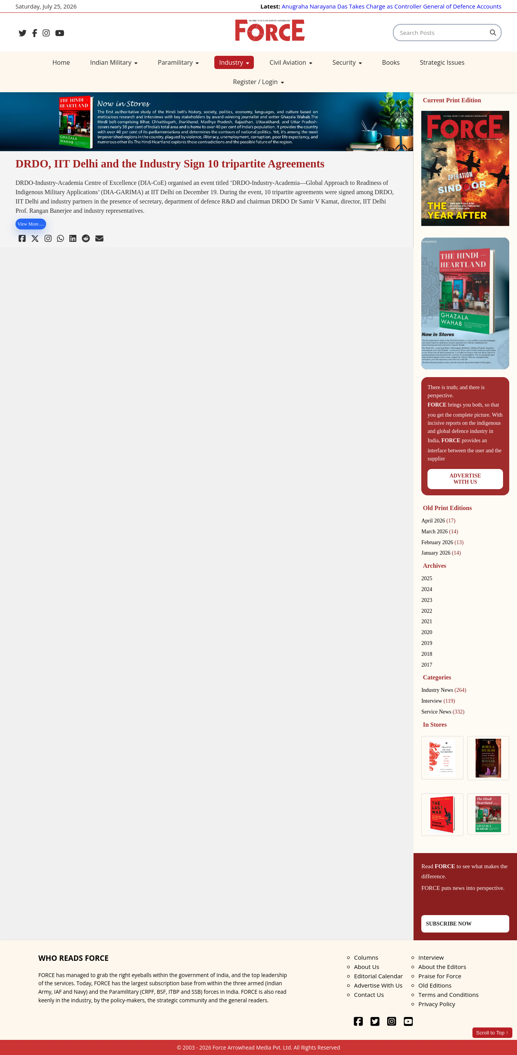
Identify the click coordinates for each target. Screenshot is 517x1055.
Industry (234, 62)
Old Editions (435, 985)
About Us (366, 967)
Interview (438, 701)
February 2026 (442, 542)
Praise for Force (440, 976)
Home (61, 62)
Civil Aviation (290, 62)
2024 (426, 589)
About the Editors (442, 967)
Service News (442, 712)
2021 (426, 621)
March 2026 (439, 531)
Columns (366, 957)
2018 (426, 654)
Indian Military (114, 62)
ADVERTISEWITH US (465, 479)
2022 (426, 611)
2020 (426, 632)
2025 (426, 578)
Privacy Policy (437, 1004)
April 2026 (438, 521)
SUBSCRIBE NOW (449, 924)
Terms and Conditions (449, 994)
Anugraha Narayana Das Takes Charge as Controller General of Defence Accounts (391, 6)
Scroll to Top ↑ (492, 1033)
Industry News (443, 690)
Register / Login (258, 82)
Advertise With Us (378, 985)
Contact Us (369, 994)
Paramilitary (178, 62)
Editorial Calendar (378, 976)
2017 (426, 665)
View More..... (30, 224)
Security (347, 62)
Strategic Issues (442, 62)
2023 (426, 600)
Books (391, 62)
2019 (426, 643)
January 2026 (441, 553)
